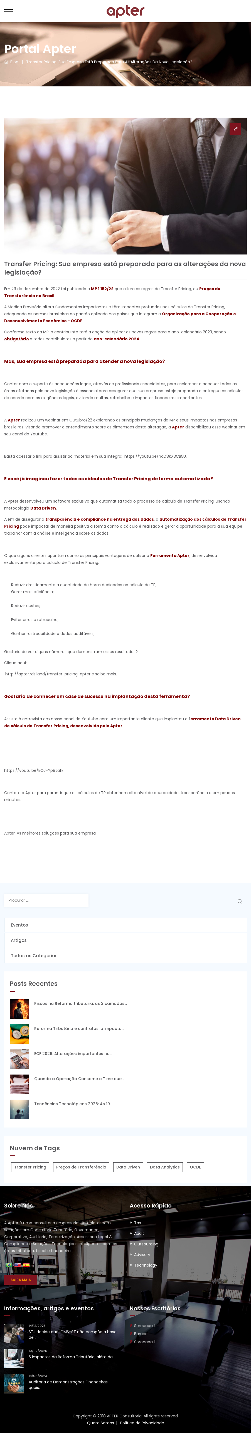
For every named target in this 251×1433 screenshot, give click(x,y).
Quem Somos (100, 1423)
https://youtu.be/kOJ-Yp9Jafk (33, 770)
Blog (11, 62)
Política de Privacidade (142, 1423)
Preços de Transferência (81, 1167)
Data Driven (128, 1167)
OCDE (195, 1167)
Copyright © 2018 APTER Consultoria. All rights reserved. (126, 1416)
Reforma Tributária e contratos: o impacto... (79, 1028)
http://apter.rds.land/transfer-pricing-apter (47, 674)
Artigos (19, 940)
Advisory (142, 1254)
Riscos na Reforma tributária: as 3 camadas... (80, 1003)
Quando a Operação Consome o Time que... (79, 1079)
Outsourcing (146, 1244)
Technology (145, 1265)
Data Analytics (165, 1167)
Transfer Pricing (30, 1167)
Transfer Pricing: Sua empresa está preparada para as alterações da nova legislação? (109, 62)
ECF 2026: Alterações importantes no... (73, 1053)
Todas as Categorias (34, 956)
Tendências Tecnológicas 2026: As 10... (73, 1104)
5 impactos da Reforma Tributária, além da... (72, 1357)
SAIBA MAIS (21, 1279)
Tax (137, 1223)
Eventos (19, 925)
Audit (139, 1233)
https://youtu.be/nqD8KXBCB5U (155, 456)
